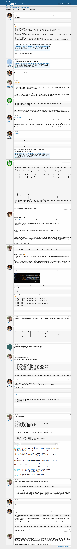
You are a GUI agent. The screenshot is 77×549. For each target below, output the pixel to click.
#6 (70, 115)
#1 (70, 13)
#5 (70, 98)
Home (8, 3)
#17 (70, 414)
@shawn (18, 72)
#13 (70, 326)
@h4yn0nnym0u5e (17, 117)
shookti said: (17, 82)
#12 (70, 316)
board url (41, 135)
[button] (20, 4)
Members (23, 3)
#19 (70, 499)
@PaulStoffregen (17, 133)
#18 (70, 479)
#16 (70, 379)
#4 (70, 80)
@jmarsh (15, 386)
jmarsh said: (17, 381)
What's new (17, 3)
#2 (70, 59)
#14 (70, 344)
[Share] (69, 13)
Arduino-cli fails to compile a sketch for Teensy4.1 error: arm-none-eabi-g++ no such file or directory (33, 153)
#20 (70, 509)
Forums (11, 3)
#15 (70, 354)
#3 (70, 70)
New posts (7, 5)
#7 (70, 131)
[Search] (68, 4)
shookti (9, 19)
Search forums (12, 5)
